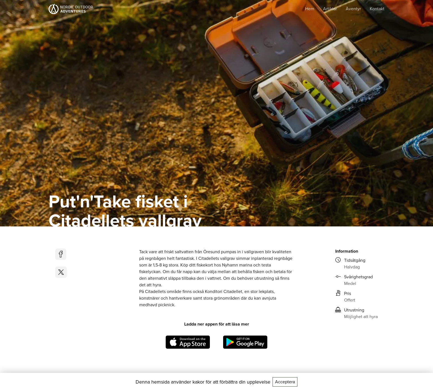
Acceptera (285, 382)
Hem (309, 9)
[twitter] (61, 272)
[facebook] (61, 254)
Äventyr (353, 9)
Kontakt (377, 9)
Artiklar (330, 9)
